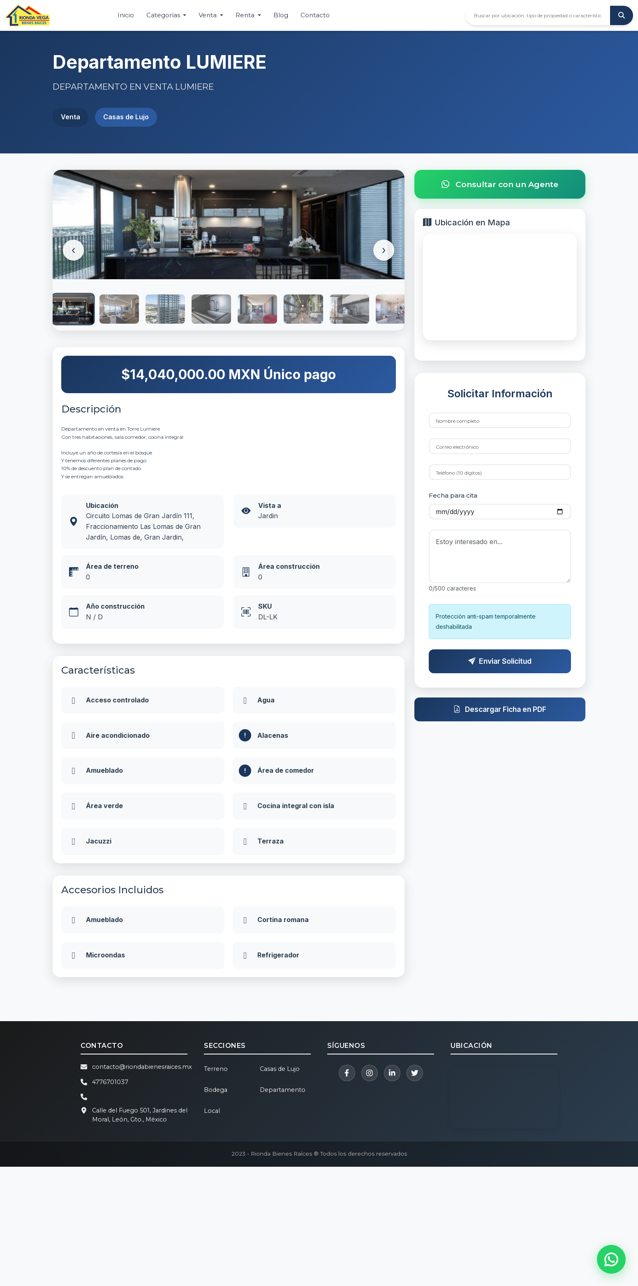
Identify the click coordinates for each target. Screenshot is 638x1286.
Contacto (315, 15)
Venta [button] (208, 15)
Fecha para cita (453, 503)
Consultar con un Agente (500, 184)
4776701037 (110, 1201)
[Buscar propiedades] (538, 15)
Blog (280, 15)
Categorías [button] (164, 15)
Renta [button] (246, 15)
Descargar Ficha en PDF (499, 717)
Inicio (126, 15)
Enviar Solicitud (500, 668)
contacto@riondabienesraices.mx (142, 1186)
